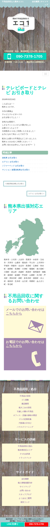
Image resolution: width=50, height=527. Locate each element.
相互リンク (25, 502)
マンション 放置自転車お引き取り (16, 170)
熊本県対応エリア (25, 450)
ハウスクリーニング (25, 427)
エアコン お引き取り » (36, 193)
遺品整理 (25, 404)
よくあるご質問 (25, 498)
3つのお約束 (25, 454)
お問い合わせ (25, 490)
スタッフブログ (25, 494)
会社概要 (35, 2)
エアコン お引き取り (10, 162)
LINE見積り (12, 524)
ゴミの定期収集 (25, 419)
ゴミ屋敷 (25, 400)
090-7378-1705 (25, 56)
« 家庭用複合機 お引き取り (14, 184)
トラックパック (25, 458)
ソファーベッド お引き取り (13, 166)
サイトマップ (25, 487)
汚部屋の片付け (25, 423)
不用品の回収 (25, 396)
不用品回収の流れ (25, 446)
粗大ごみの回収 (25, 408)
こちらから (14, 313)
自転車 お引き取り (9, 158)
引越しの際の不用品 (25, 411)
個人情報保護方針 (25, 483)
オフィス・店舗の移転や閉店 (25, 415)
